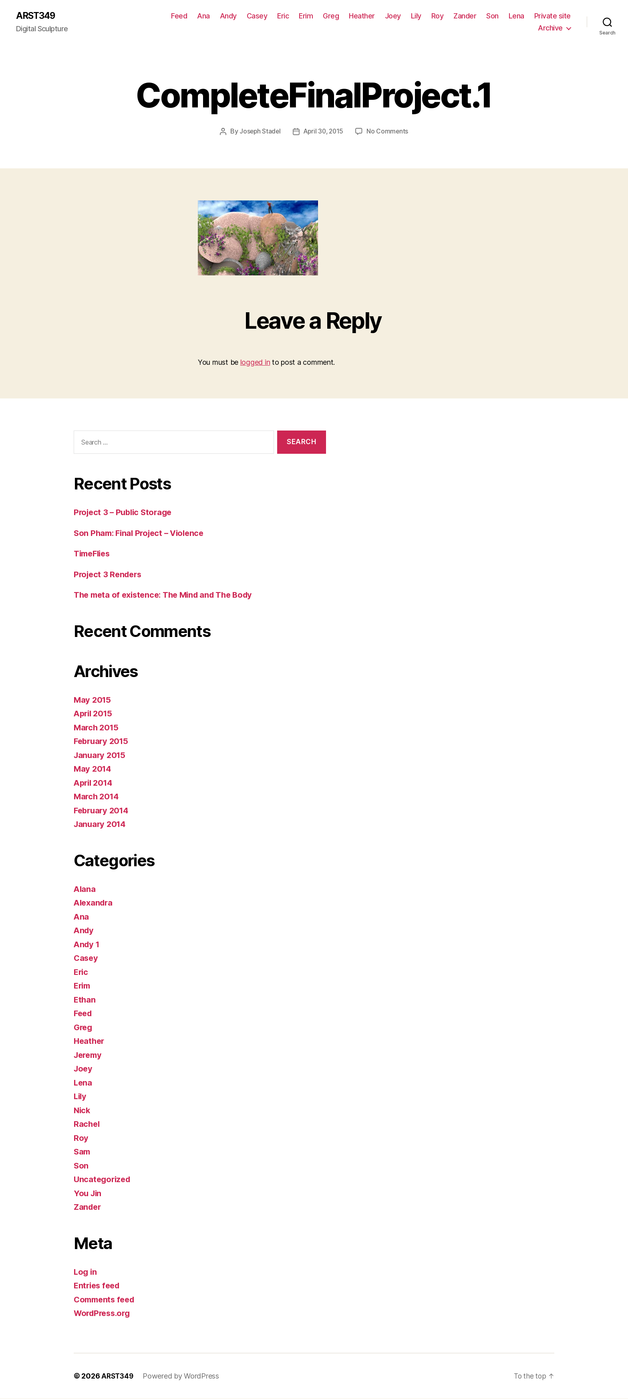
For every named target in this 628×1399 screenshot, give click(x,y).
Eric (283, 16)
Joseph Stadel (259, 132)
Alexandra (94, 903)
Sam (82, 1152)
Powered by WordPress (183, 1376)
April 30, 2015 (324, 132)
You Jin (88, 1194)
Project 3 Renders (109, 575)
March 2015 (97, 728)
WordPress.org (104, 1313)
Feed (179, 16)
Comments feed (106, 1300)
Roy (437, 16)
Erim (306, 16)
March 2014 (97, 797)
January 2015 (101, 755)
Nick (82, 1111)
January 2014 (101, 824)
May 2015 (93, 700)
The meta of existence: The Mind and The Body (168, 595)
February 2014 (103, 811)
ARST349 (37, 16)
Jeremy (89, 1055)
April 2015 (94, 714)
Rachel (87, 1124)
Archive (550, 28)
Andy (228, 16)
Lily (416, 16)
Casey (257, 16)
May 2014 (93, 769)
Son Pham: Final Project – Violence (142, 533)
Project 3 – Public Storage (125, 512)
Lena (516, 16)
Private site (552, 16)
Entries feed (98, 1286)
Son (492, 16)
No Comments (389, 132)
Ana (203, 16)
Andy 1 (87, 945)
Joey (393, 16)
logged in (255, 362)
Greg (331, 16)
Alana (85, 889)
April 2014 (94, 783)
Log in (86, 1272)
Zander (464, 16)
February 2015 (103, 741)
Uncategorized (103, 1180)
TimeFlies (94, 554)
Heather (362, 16)
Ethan (85, 1000)
